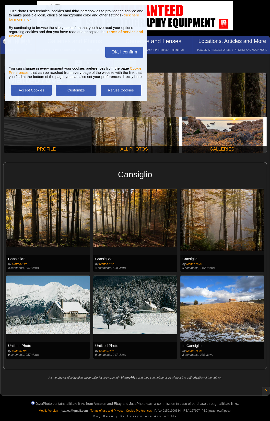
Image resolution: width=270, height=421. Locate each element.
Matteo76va (19, 264)
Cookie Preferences (139, 410)
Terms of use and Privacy (106, 410)
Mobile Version (48, 410)
